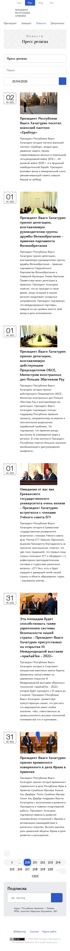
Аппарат (26, 23)
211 (35, 862)
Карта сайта (49, 931)
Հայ (19, 2)
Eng (41, 2)
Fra (52, 2)
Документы (57, 23)
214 (58, 862)
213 (50, 862)
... (8, 81)
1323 (35, 876)
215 (12, 869)
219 (42, 869)
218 (35, 869)
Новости (41, 23)
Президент (10, 23)
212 (42, 862)
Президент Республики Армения (22, 12)
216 (19, 869)
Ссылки (34, 931)
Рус (30, 2)
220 (50, 869)
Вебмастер (20, 931)
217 (27, 869)
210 (27, 862)
